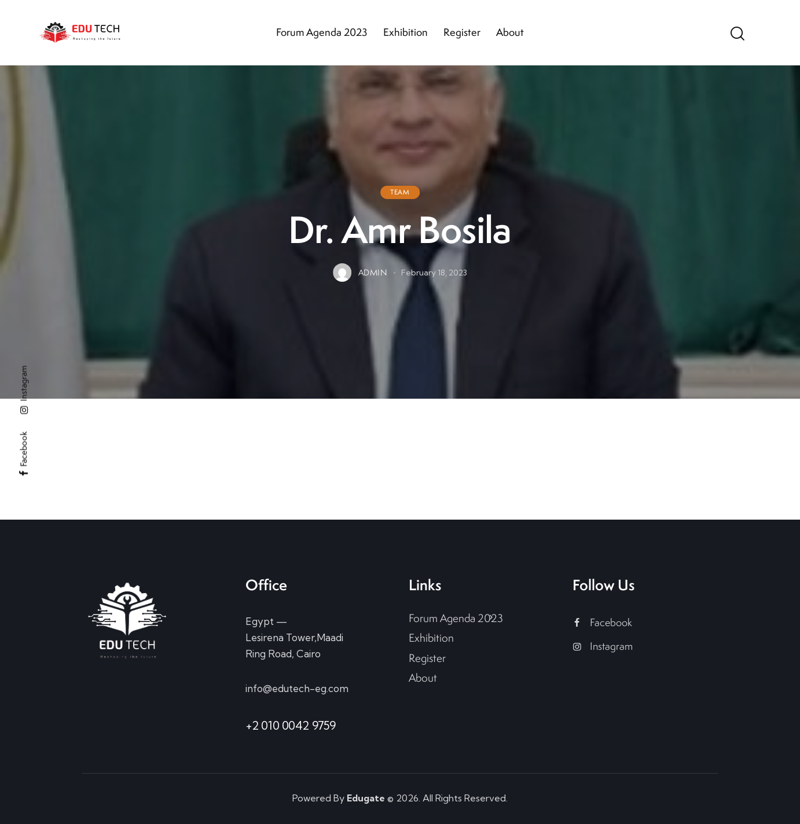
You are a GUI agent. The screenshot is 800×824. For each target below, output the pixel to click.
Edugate (366, 798)
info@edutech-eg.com (296, 688)
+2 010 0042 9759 (290, 725)
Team (399, 192)
